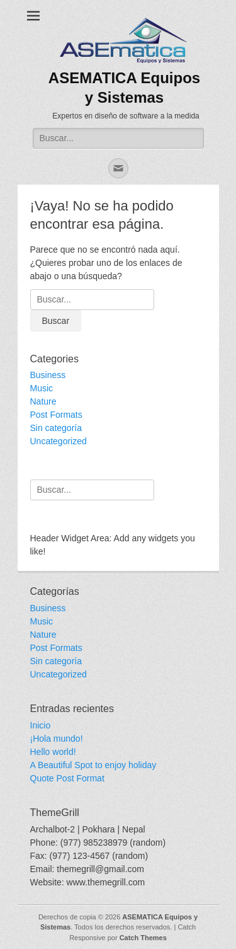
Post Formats (56, 415)
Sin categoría (56, 428)
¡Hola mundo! (56, 738)
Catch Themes (143, 937)
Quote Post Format (67, 778)
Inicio (40, 725)
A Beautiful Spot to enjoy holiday (93, 765)
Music (41, 388)
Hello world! (53, 752)
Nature (43, 401)
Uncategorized (58, 441)
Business (48, 375)
